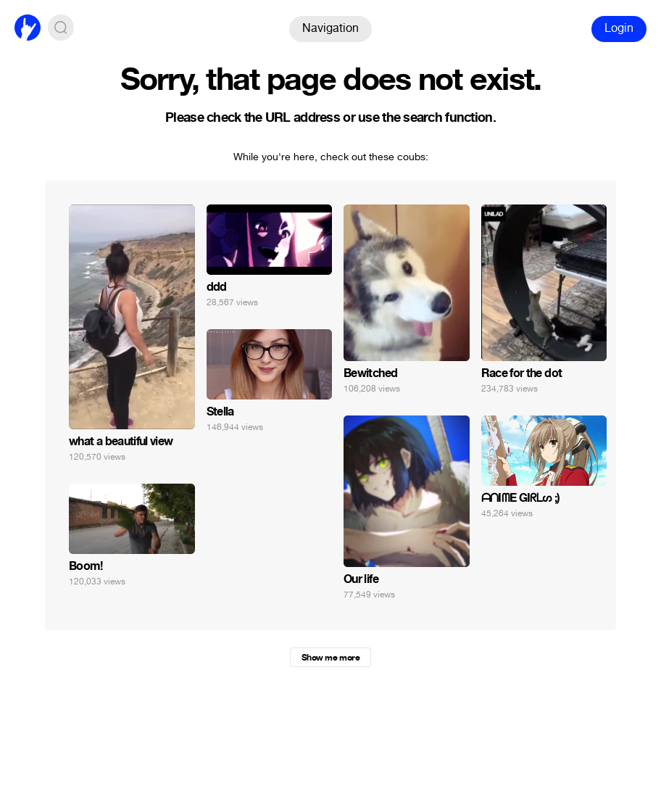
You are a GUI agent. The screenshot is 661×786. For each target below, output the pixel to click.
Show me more (330, 657)
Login (618, 28)
